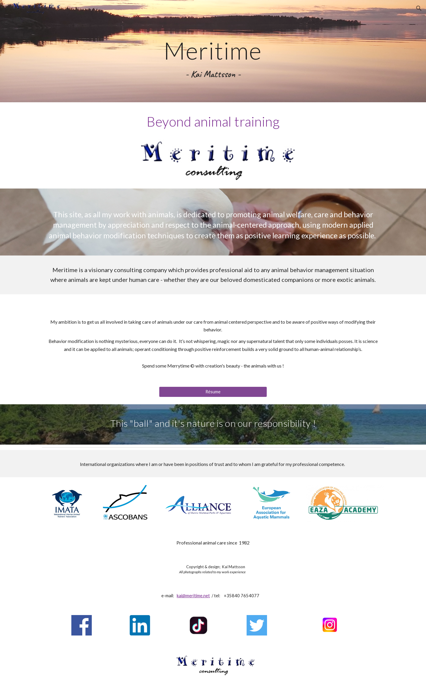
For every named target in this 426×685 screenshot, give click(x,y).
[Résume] (213, 392)
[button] (419, 8)
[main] (213, 51)
